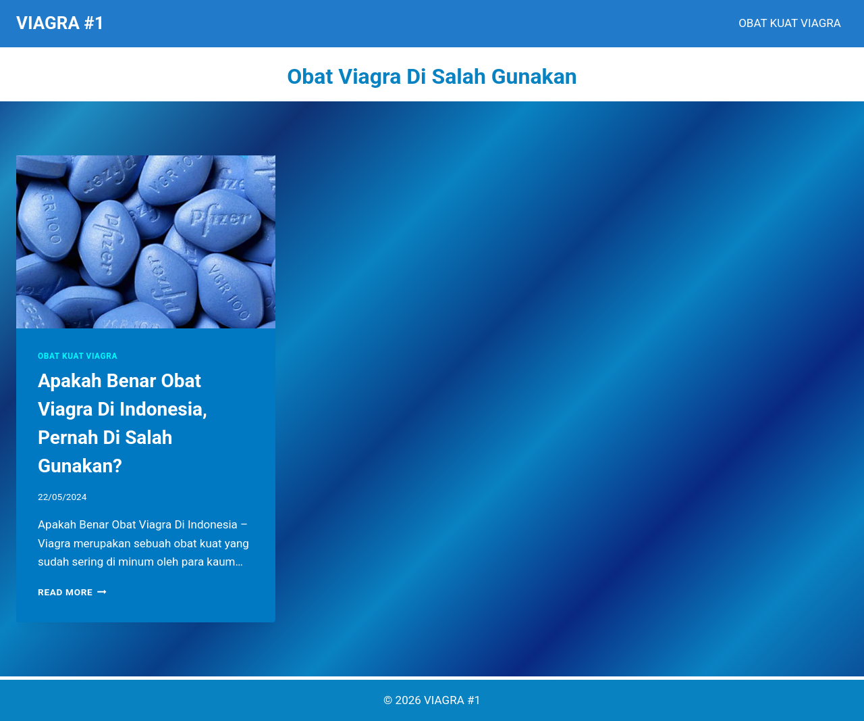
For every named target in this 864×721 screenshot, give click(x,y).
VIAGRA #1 (452, 700)
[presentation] (145, 241)
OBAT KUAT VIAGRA (789, 23)
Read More (72, 592)
